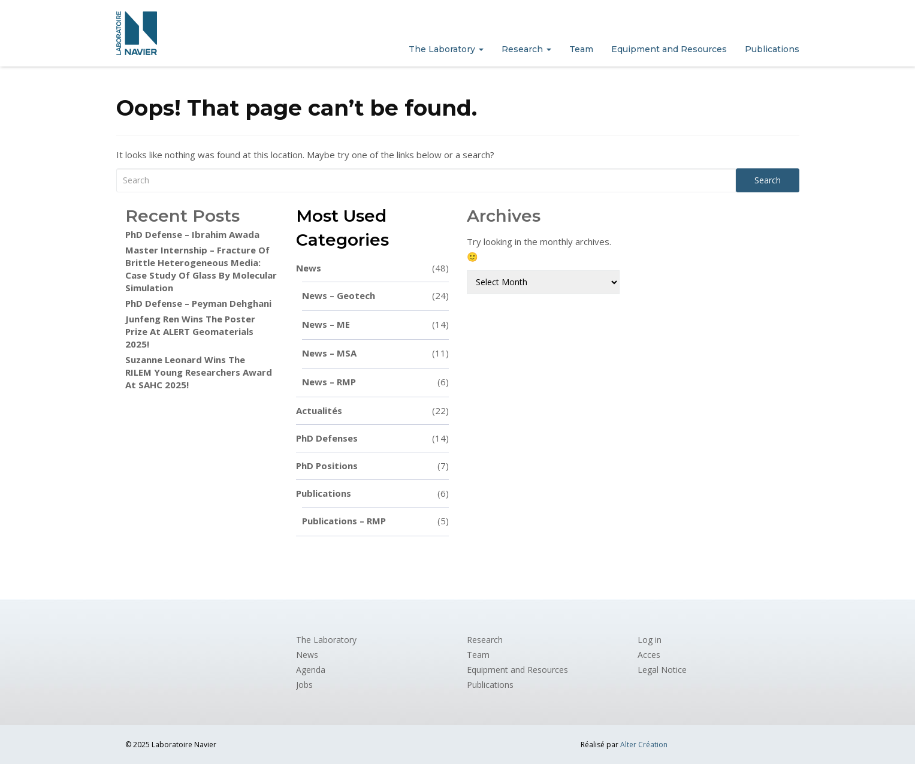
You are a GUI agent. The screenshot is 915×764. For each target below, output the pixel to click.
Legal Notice (662, 669)
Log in (650, 639)
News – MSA (375, 353)
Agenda (310, 669)
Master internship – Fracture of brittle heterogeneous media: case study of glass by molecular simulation (201, 269)
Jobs (304, 684)
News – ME (375, 324)
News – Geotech (375, 295)
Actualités (372, 410)
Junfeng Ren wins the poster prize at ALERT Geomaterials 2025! (190, 331)
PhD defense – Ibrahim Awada (192, 234)
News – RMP (375, 382)
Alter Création (644, 744)
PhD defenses (372, 438)
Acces (649, 654)
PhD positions (372, 465)
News (372, 268)
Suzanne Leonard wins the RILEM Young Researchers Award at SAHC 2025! (198, 372)
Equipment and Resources (669, 49)
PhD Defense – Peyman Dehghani (198, 303)
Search (767, 180)
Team (581, 49)
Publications (772, 49)
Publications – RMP (375, 521)
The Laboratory (446, 49)
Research (526, 49)
